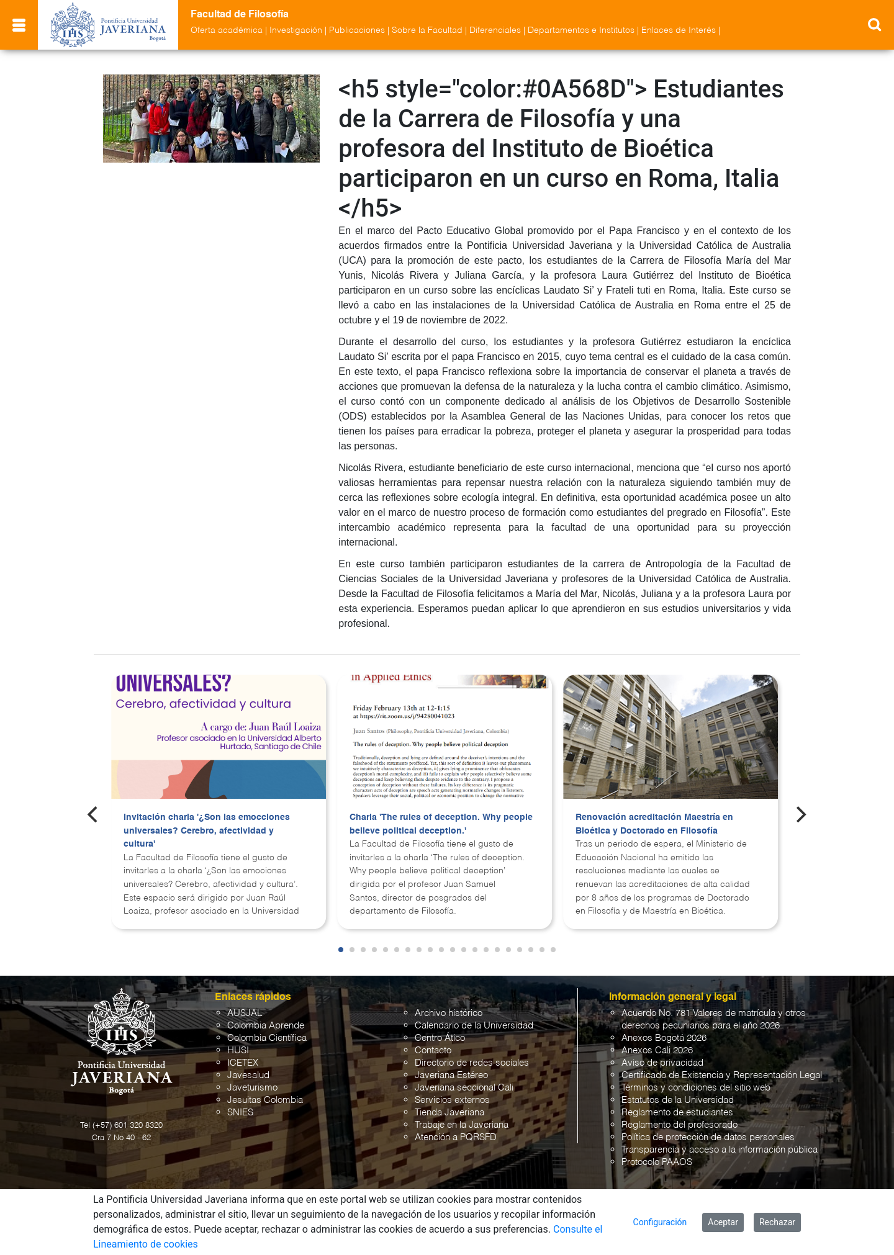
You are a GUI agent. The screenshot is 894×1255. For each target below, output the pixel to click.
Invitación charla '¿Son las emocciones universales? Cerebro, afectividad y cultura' (207, 830)
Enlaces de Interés (678, 30)
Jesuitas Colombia (265, 1100)
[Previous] (93, 814)
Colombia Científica (267, 1038)
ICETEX (242, 1063)
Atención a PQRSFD (456, 1137)
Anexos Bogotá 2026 (664, 1038)
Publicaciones (357, 30)
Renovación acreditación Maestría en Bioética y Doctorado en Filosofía (654, 824)
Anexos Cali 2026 (657, 1050)
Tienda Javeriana (449, 1112)
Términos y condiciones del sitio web (695, 1087)
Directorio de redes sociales (472, 1063)
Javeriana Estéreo (451, 1075)
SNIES (240, 1112)
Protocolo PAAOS (656, 1162)
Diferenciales (495, 30)
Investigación (295, 30)
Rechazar (777, 1222)
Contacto (433, 1050)
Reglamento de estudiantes (677, 1112)
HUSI (238, 1050)
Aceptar (723, 1222)
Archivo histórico (448, 1013)
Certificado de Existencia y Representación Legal (721, 1075)
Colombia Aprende (265, 1025)
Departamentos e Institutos (581, 30)
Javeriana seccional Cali (464, 1087)
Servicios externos (452, 1100)
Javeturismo (252, 1087)
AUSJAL (244, 1013)
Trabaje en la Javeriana (461, 1125)
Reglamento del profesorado (679, 1125)
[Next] (800, 814)
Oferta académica (227, 30)
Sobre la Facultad (427, 30)
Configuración (660, 1222)
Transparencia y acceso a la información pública (719, 1149)
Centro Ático (440, 1038)
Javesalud (248, 1075)
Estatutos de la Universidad (677, 1100)
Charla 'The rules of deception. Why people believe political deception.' (441, 824)
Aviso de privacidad (662, 1063)
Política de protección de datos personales (708, 1137)
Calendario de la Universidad (474, 1025)
